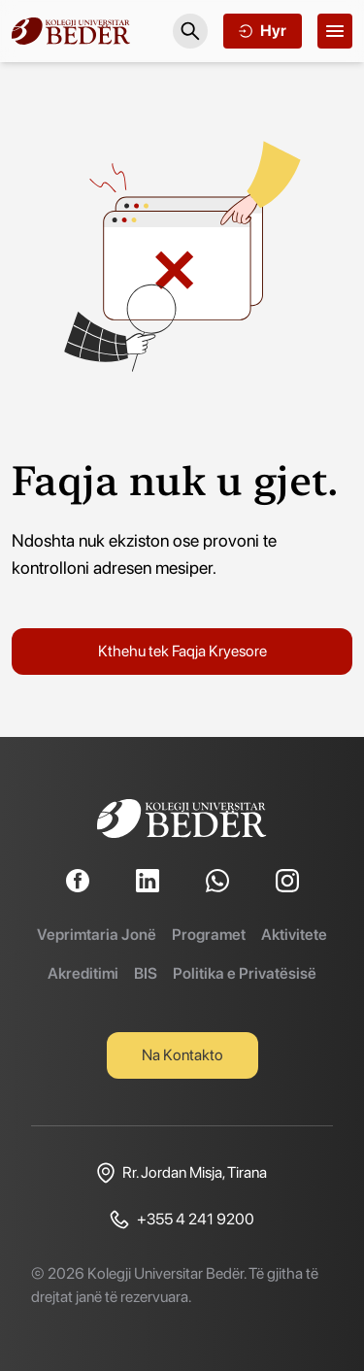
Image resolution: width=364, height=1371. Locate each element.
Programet (209, 934)
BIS (145, 973)
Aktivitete (294, 934)
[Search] (190, 31)
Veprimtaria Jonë (96, 934)
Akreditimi (83, 973)
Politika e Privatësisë (244, 973)
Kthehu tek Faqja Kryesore (182, 651)
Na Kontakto (182, 1055)
